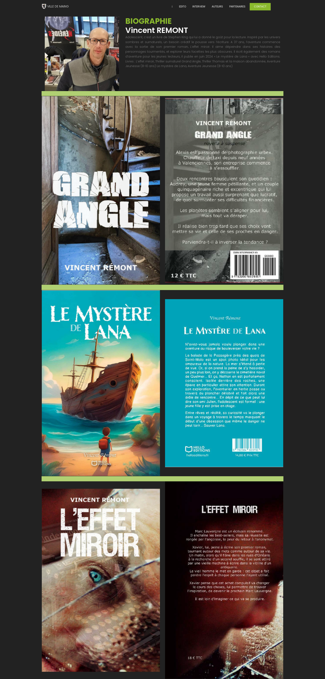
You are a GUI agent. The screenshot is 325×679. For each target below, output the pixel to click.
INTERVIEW (198, 6)
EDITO (182, 6)
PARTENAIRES (237, 6)
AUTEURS (217, 6)
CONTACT (260, 6)
